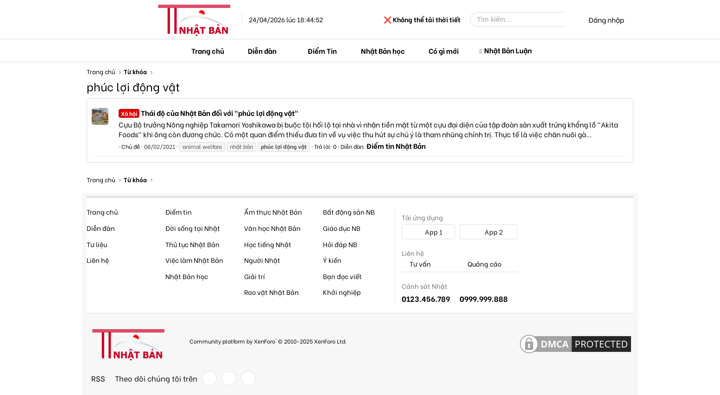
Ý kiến (332, 260)
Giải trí (254, 276)
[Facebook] (209, 378)
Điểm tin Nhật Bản (396, 145)
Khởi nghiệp (342, 292)
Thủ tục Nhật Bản (192, 244)
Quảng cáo (480, 264)
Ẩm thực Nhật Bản (273, 212)
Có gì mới (444, 50)
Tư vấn (416, 264)
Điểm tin (178, 212)
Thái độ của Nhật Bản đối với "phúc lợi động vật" (208, 113)
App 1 (428, 231)
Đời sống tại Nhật (192, 228)
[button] (284, 50)
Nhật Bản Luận (508, 50)
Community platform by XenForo (268, 341)
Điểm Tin (322, 50)
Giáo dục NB (341, 228)
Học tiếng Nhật (267, 244)
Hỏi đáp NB (340, 244)
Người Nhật (262, 260)
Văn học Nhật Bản (272, 228)
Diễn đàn (262, 50)
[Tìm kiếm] (524, 19)
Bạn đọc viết (342, 276)
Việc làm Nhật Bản (194, 260)
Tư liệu (97, 244)
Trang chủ (207, 50)
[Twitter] (228, 378)
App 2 (488, 231)
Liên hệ (98, 260)
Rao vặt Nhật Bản (271, 292)
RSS (98, 378)
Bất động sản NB (349, 212)
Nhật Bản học (383, 50)
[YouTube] (248, 378)
